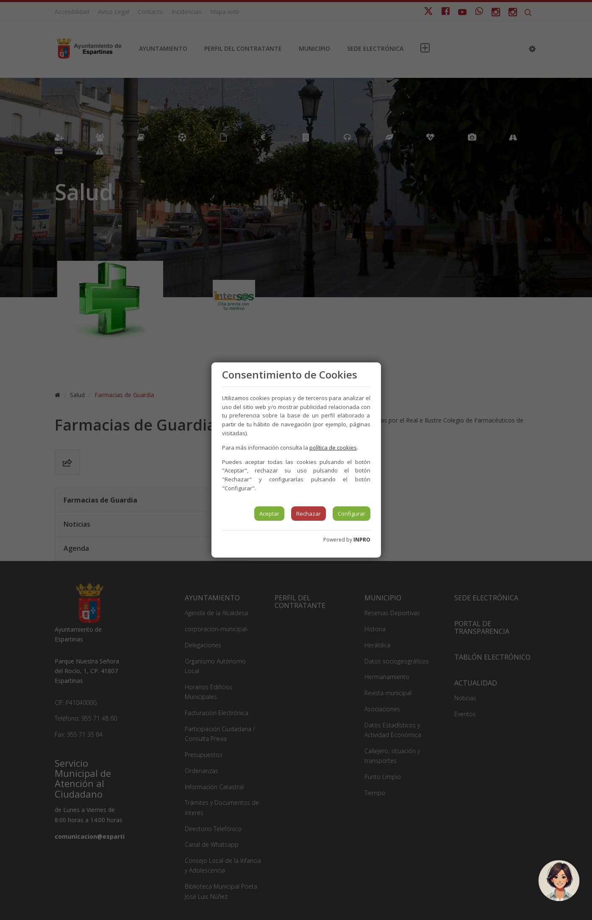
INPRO (361, 539)
